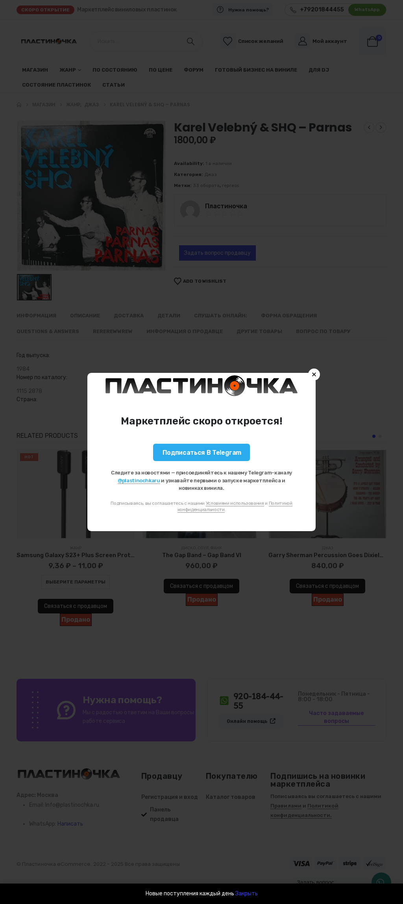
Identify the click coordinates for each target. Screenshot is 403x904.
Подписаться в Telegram (202, 452)
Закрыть (246, 893)
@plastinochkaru (139, 480)
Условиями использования (235, 503)
